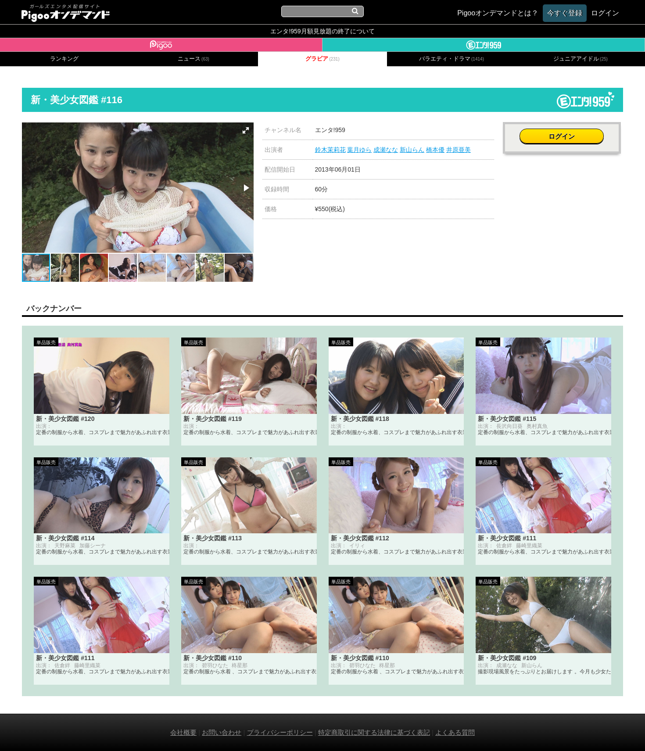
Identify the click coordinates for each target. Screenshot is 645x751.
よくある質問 (455, 732)
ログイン (563, 134)
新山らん (412, 149)
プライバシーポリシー (280, 732)
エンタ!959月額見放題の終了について (322, 31)
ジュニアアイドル (580, 59)
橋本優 (435, 149)
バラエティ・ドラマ (451, 59)
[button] (246, 130)
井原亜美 (458, 149)
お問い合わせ (221, 732)
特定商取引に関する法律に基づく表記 (374, 732)
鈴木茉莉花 (330, 149)
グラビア (322, 59)
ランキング (64, 59)
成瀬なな (385, 149)
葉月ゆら (359, 149)
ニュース (193, 59)
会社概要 (183, 732)
